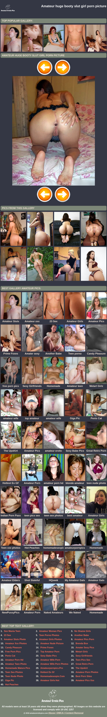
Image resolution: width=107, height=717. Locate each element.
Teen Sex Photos (14, 672)
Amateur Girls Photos (50, 639)
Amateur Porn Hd (14, 660)
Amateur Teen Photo (16, 664)
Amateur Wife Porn (50, 660)
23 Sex (7, 635)
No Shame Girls (82, 631)
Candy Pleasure (13, 647)
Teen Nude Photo (14, 676)
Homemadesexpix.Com (52, 676)
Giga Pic (9, 680)
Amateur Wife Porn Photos (54, 664)
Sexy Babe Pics (48, 656)
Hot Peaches (11, 684)
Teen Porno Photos (49, 635)
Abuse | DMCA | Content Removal (65, 713)
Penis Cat (10, 656)
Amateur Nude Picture (51, 643)
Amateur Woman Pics (50, 631)
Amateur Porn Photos (87, 672)
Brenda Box (82, 643)
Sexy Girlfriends (84, 656)
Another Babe (81, 635)
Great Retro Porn (84, 664)
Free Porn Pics (13, 651)
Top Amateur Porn (49, 651)
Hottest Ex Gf (47, 672)
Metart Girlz (82, 651)
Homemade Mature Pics (17, 668)
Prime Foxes (46, 647)
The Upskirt (82, 668)
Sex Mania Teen (12, 631)
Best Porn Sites (84, 676)
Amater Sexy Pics (85, 647)
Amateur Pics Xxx (85, 680)
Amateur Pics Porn (84, 639)
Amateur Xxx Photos (16, 643)
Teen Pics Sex (83, 660)
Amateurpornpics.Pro (51, 668)
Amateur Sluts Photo (15, 639)
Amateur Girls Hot (49, 680)
